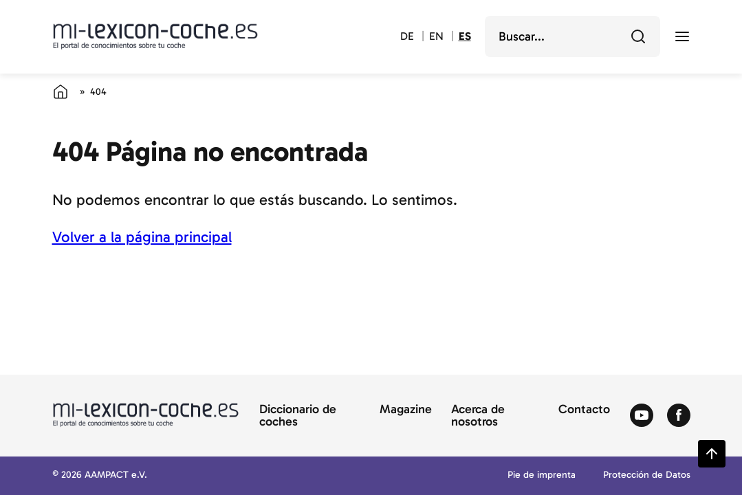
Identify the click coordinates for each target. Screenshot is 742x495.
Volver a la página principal (142, 237)
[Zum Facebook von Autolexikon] (678, 416)
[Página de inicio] (60, 91)
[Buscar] (638, 36)
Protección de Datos (646, 475)
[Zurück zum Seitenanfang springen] (711, 454)
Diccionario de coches (297, 416)
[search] (563, 36)
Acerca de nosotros (478, 416)
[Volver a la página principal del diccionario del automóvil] (155, 36)
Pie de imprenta (542, 475)
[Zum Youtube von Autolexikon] (641, 416)
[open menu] (682, 36)
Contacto (584, 410)
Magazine (406, 410)
